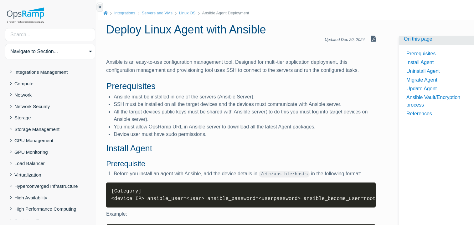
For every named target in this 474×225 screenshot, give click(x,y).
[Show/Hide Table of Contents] (99, 7)
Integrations (126, 13)
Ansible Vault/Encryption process (433, 101)
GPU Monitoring (31, 152)
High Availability (30, 197)
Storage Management (36, 129)
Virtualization (27, 175)
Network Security (32, 106)
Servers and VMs (159, 13)
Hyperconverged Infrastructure (46, 186)
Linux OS (189, 13)
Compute (23, 83)
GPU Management (33, 140)
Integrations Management (41, 72)
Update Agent (421, 88)
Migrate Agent (421, 79)
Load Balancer (29, 163)
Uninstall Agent (423, 71)
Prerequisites (420, 53)
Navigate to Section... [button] (34, 51)
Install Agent (420, 62)
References (419, 113)
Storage (22, 117)
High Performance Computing (45, 209)
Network (23, 95)
